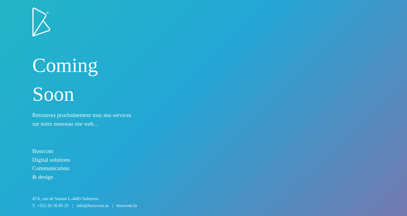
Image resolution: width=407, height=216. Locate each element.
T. (84, 205)
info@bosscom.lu (93, 205)
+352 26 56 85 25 (53, 205)
